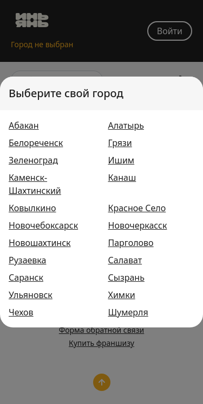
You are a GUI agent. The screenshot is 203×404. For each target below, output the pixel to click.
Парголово (131, 243)
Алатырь (126, 125)
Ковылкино (32, 208)
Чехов (21, 312)
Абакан (24, 125)
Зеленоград (33, 160)
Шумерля (128, 312)
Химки (121, 295)
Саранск (26, 277)
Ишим (121, 160)
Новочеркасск (137, 225)
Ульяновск (31, 295)
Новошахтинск (40, 243)
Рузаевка (27, 260)
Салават (125, 260)
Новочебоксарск (43, 225)
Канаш (122, 178)
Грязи (120, 143)
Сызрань (126, 277)
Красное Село (137, 208)
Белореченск (36, 143)
